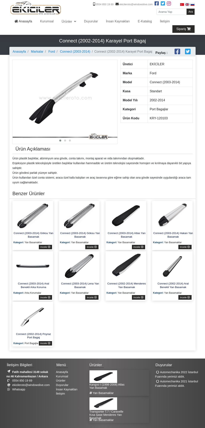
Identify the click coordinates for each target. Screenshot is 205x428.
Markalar (36, 51)
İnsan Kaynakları (118, 21)
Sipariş (183, 29)
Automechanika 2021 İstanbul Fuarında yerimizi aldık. (176, 384)
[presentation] (17, 91)
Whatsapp (15, 389)
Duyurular (91, 21)
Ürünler (67, 21)
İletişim (165, 21)
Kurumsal (47, 21)
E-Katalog (145, 21)
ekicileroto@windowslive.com (134, 4)
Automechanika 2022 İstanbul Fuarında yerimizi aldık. (176, 374)
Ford (51, 51)
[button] (60, 141)
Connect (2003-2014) (74, 51)
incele (45, 246)
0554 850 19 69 (103, 4)
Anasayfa (23, 21)
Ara (190, 11)
